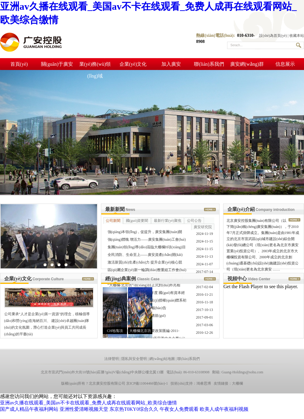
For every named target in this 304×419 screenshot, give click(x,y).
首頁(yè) (19, 64)
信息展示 (285, 64)
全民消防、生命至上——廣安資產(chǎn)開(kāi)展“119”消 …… (145, 256)
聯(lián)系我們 (209, 64)
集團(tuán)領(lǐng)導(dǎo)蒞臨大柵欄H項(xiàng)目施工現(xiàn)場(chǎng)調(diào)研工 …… (147, 248)
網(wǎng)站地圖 (162, 359)
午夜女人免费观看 (179, 409)
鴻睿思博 (203, 383)
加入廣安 (171, 64)
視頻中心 (248, 278)
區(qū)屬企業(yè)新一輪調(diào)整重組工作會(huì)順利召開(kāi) (147, 271)
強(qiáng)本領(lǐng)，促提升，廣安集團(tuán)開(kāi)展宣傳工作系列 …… (145, 233)
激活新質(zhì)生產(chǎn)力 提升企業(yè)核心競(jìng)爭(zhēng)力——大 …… (145, 263)
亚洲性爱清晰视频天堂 (84, 409)
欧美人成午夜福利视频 (224, 409)
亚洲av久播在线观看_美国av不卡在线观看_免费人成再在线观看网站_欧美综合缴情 (88, 402)
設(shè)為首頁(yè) (273, 35)
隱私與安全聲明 (134, 359)
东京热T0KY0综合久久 (133, 409)
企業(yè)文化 (133, 64)
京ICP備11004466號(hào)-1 (147, 383)
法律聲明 (111, 359)
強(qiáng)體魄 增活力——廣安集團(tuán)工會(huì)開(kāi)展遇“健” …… (147, 240)
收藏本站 (296, 35)
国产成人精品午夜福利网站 (29, 409)
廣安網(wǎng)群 (247, 64)
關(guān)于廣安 (57, 64)
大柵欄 (237, 383)
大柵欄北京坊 (140, 331)
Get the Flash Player (243, 286)
